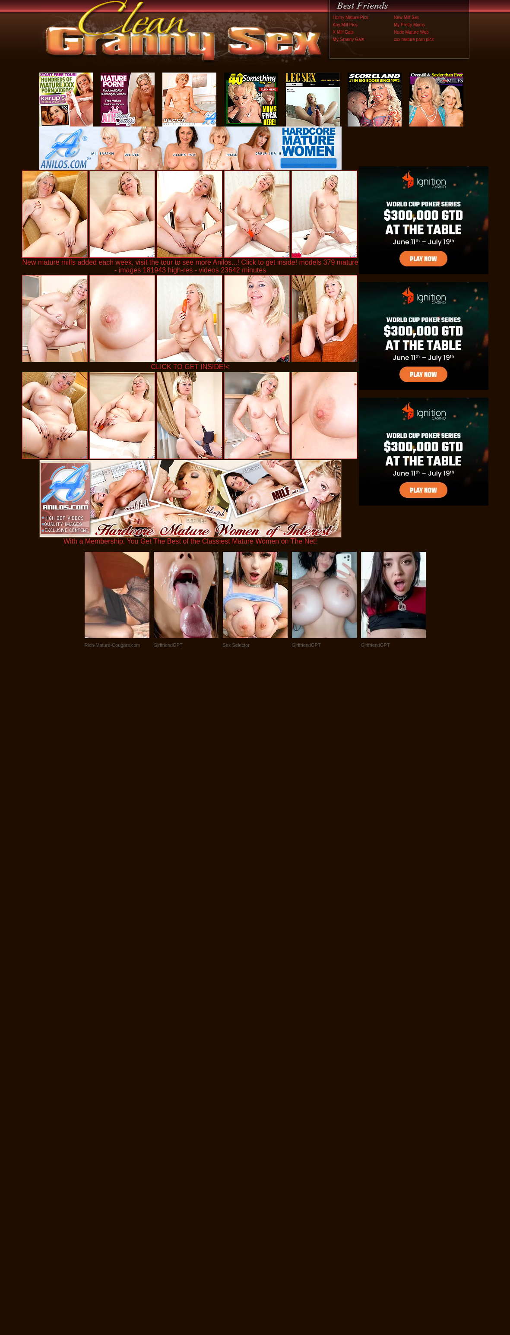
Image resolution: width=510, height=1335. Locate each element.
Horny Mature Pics (350, 17)
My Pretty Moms (409, 24)
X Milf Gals (343, 32)
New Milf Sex (406, 17)
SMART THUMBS (270, 1154)
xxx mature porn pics (414, 39)
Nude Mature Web (411, 32)
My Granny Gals (348, 39)
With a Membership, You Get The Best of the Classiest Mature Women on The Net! (190, 538)
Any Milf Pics (345, 24)
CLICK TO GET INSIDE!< (190, 366)
